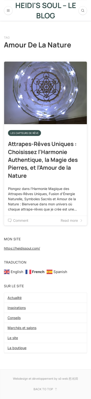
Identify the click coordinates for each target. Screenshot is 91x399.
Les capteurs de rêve (24, 133)
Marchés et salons (22, 328)
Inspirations (17, 308)
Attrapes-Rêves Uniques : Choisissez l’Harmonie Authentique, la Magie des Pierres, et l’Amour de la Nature (43, 159)
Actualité (15, 298)
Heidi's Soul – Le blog (45, 10)
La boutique (17, 348)
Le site (13, 338)
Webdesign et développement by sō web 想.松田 (45, 378)
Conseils (14, 318)
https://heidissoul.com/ (22, 248)
